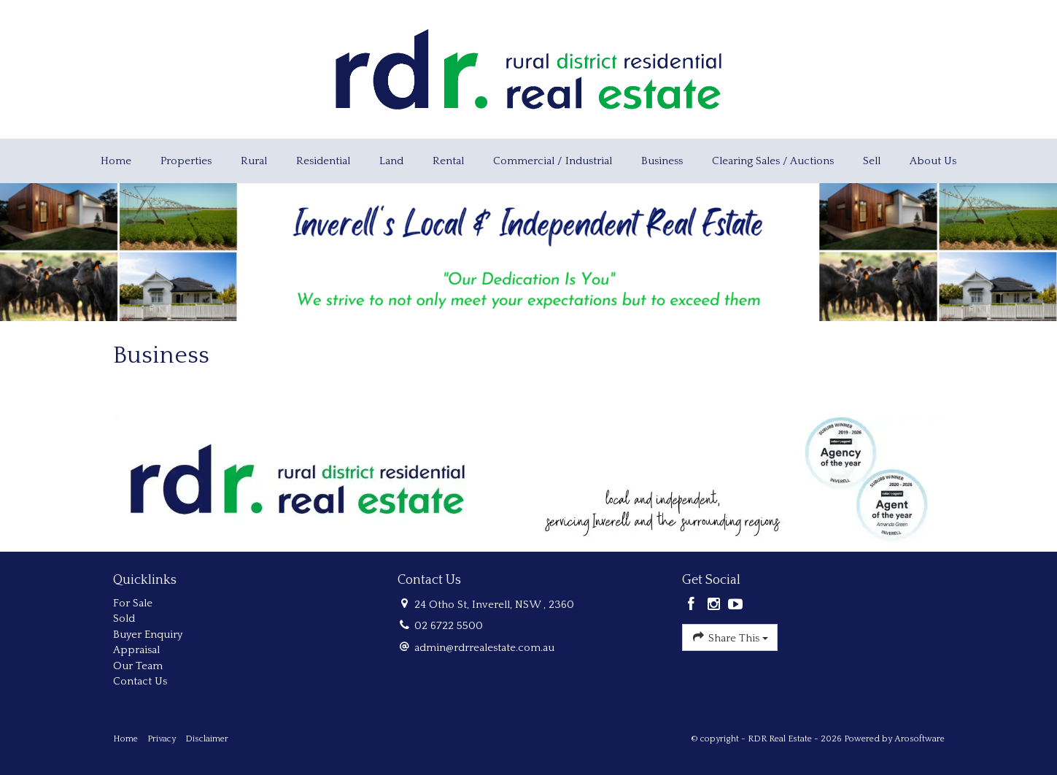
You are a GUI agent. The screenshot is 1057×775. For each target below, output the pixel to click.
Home (116, 161)
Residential (323, 161)
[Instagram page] (715, 606)
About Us (933, 161)
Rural (254, 161)
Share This (730, 636)
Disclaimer (206, 739)
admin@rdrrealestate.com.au (484, 647)
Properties (186, 161)
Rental (448, 161)
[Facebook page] (693, 606)
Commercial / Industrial (552, 161)
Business (662, 161)
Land (391, 161)
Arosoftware (919, 739)
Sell (871, 161)
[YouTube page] (736, 606)
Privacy (161, 739)
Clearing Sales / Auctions (773, 161)
